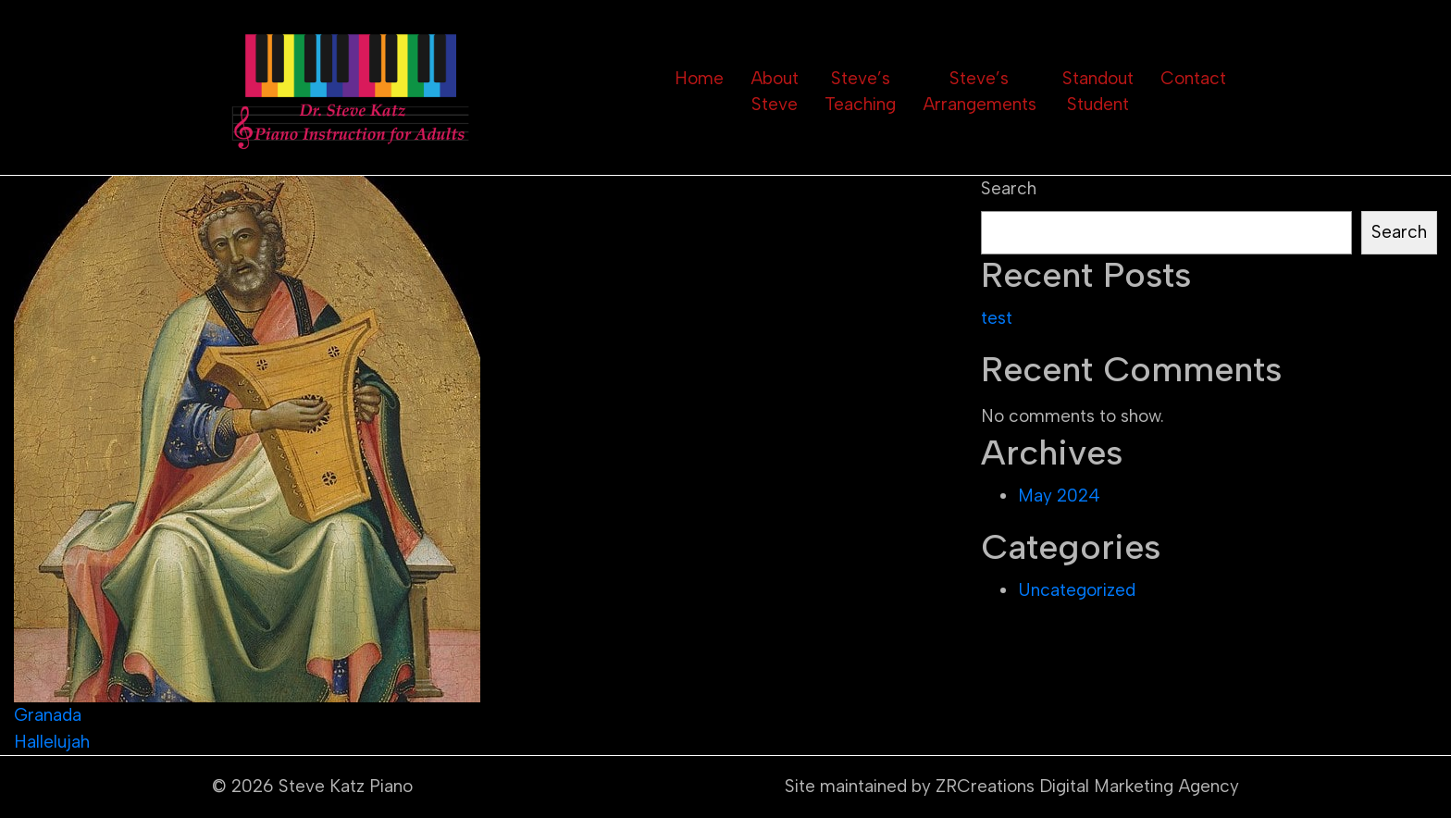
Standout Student (1098, 92)
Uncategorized (1076, 590)
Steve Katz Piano (346, 786)
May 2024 (1059, 495)
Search (1008, 188)
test (996, 317)
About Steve (774, 92)
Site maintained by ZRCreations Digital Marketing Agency (1012, 786)
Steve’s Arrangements (979, 92)
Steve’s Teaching (860, 92)
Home (699, 78)
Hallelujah (52, 741)
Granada (47, 714)
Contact (1193, 78)
